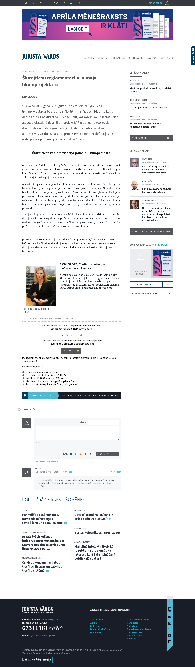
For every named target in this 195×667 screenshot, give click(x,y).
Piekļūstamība (135, 635)
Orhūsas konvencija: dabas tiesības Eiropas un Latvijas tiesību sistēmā (42, 566)
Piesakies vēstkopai (151, 294)
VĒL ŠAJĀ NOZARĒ (139, 151)
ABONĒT (68, 350)
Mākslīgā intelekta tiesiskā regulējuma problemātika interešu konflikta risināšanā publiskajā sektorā (94, 552)
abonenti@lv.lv (50, 619)
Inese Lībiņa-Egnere (138, 100)
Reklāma (95, 626)
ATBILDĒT (113, 472)
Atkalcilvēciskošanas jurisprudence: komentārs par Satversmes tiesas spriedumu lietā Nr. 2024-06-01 (43, 542)
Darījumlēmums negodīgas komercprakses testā (156, 190)
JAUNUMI (152, 57)
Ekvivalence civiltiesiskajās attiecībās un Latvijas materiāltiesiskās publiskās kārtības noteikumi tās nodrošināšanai (156, 214)
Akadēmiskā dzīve (82, 542)
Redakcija (132, 622)
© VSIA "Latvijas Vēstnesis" (106, 650)
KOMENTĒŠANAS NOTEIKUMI (46, 461)
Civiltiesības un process (151, 231)
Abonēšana (96, 619)
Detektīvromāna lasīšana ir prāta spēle (93, 517)
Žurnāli (94, 622)
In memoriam (80, 528)
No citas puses (81, 510)
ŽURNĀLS (88, 57)
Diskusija (64, 71)
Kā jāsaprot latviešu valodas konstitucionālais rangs (145, 125)
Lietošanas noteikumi (139, 629)
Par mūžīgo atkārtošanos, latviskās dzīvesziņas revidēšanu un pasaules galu (42, 519)
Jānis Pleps (135, 81)
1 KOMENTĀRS (29, 409)
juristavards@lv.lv (45, 635)
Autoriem (132, 626)
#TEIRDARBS (136, 57)
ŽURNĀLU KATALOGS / (148, 244)
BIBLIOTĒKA (118, 57)
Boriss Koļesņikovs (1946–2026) (97, 532)
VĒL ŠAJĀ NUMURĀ (139, 72)
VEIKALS (102, 57)
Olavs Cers (147, 159)
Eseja (24, 510)
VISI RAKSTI (151, 138)
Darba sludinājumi (100, 629)
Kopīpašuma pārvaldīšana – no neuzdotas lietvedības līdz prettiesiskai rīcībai (157, 169)
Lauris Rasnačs (149, 200)
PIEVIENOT (103, 454)
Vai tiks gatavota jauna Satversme (148, 107)
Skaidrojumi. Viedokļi (31, 558)
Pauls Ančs (147, 181)
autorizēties (155, 3)
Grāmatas (95, 632)
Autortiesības (135, 632)
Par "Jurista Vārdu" (138, 619)
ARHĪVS (165, 57)
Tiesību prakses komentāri (34, 532)
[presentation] (104, 446)
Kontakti (132, 638)
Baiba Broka (29, 97)
